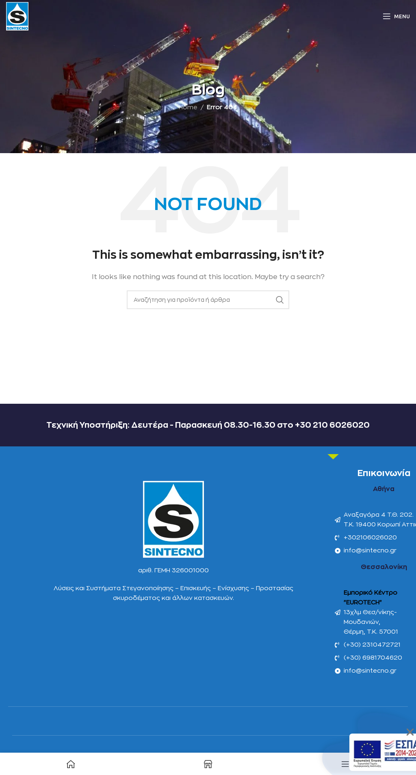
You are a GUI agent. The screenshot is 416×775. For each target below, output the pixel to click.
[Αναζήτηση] (208, 299)
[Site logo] (17, 16)
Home (188, 107)
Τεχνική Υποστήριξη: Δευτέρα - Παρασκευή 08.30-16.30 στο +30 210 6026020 (208, 425)
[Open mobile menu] (396, 16)
